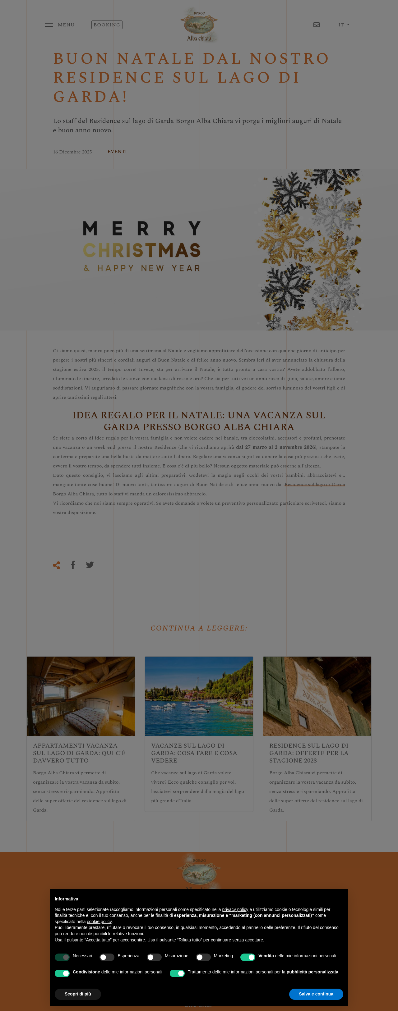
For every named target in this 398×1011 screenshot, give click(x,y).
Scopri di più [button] (78, 993)
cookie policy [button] (99, 921)
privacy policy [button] (235, 909)
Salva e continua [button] (316, 993)
